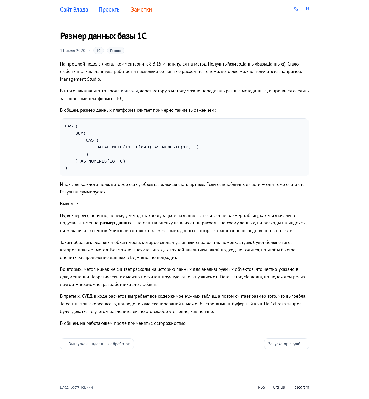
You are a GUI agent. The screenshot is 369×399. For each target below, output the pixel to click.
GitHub (279, 387)
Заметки (141, 9)
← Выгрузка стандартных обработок (97, 343)
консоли (129, 91)
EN (306, 9)
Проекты (110, 9)
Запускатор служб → (286, 343)
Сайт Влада (74, 9)
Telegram (301, 387)
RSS (261, 387)
